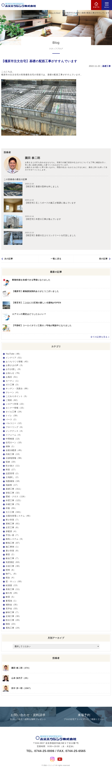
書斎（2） (10, 554)
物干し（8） (12, 574)
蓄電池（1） (12, 601)
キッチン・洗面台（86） (17, 388)
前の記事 (103, 259)
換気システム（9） (15, 539)
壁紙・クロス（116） (16, 496)
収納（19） (11, 462)
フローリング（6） (15, 427)
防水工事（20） (13, 620)
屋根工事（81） (13, 524)
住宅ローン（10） (14, 442)
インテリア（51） (14, 358)
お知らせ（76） (13, 373)
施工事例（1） (13, 547)
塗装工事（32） (13, 493)
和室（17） (11, 470)
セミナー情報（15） (15, 408)
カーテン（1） (13, 381)
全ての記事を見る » (100, 337)
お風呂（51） (12, 377)
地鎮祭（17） (12, 485)
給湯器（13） (12, 585)
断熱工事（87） (13, 543)
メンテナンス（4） (15, 431)
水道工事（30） (13, 566)
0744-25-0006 (44, 751)
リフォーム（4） (14, 435)
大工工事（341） (14, 512)
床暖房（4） (12, 531)
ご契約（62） (12, 400)
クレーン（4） (13, 392)
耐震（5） (10, 597)
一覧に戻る (56, 259)
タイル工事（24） (14, 412)
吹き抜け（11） (13, 466)
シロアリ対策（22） (15, 404)
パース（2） (12, 419)
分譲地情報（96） (14, 458)
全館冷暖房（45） (14, 450)
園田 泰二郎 (32, 158)
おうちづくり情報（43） (17, 362)
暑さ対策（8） (13, 551)
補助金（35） (12, 605)
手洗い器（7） (13, 535)
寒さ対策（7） (13, 520)
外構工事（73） (13, 504)
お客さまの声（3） (15, 365)
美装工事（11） (13, 589)
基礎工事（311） (14, 489)
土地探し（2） (13, 477)
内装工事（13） (13, 454)
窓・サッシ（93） (14, 581)
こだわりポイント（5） (17, 396)
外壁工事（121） (14, 500)
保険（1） (10, 446)
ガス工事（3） (13, 385)
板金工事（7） (13, 558)
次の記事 (8, 259)
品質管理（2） (13, 473)
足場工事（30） (13, 616)
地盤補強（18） (13, 481)
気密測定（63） (13, 562)
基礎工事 (106, 66)
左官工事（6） (13, 527)
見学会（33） (12, 608)
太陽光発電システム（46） (19, 516)
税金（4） (10, 578)
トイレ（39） (12, 416)
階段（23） (11, 624)
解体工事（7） (13, 612)
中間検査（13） (13, 439)
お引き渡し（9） (14, 369)
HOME (41, 13)
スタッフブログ (54, 13)
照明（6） (10, 570)
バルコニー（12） (14, 423)
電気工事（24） (13, 628)
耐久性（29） (12, 593)
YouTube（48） (13, 354)
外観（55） (11, 508)
